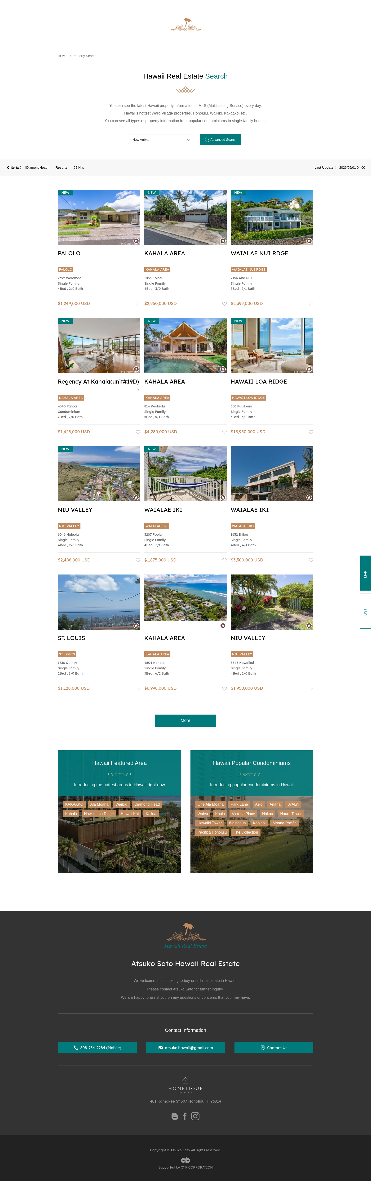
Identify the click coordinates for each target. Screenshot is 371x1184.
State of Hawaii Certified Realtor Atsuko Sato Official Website (114, 6)
